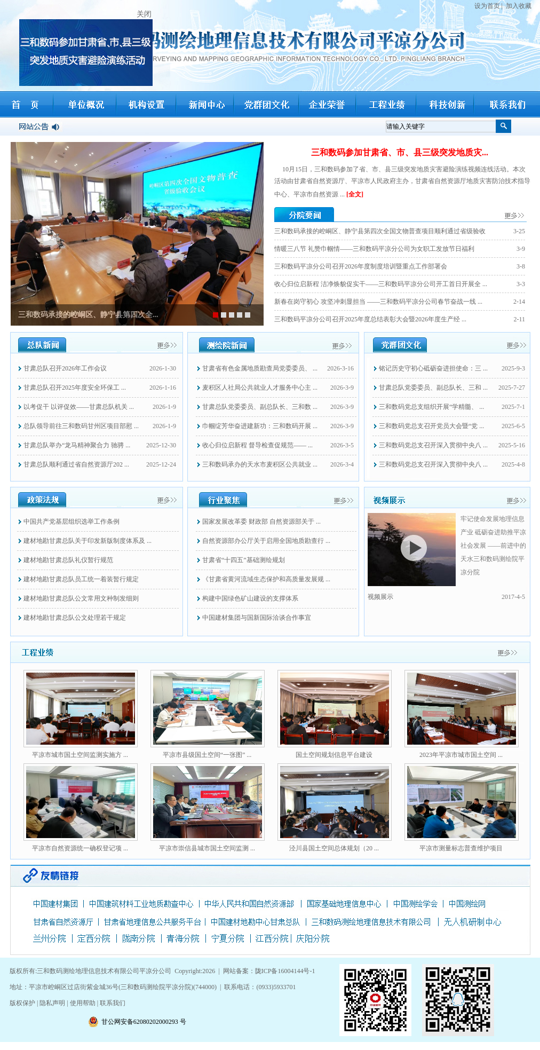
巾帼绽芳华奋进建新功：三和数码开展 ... (259, 426)
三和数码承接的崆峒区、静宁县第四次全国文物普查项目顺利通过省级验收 (380, 231)
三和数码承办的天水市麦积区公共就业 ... (259, 464)
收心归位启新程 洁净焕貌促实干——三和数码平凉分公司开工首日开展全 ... (380, 284)
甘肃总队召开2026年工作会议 (65, 368)
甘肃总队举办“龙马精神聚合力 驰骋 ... (76, 445)
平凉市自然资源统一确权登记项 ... (80, 848)
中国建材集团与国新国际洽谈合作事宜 (256, 617)
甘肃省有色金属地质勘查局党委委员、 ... (259, 368)
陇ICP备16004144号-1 (285, 971)
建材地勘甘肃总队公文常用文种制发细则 (81, 598)
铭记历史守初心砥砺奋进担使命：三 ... (433, 368)
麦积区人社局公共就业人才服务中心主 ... (259, 387)
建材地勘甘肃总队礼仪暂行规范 (68, 560)
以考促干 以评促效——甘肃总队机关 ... (78, 406)
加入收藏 (518, 6)
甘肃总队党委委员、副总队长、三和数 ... (259, 406)
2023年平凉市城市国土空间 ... (461, 755)
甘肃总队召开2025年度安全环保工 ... (74, 387)
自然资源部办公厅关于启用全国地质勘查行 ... (266, 540)
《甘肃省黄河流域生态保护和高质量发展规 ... (266, 579)
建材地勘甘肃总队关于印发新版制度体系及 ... (87, 540)
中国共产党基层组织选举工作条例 (71, 521)
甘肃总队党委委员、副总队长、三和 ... (433, 387)
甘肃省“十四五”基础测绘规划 (243, 560)
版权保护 (23, 1003)
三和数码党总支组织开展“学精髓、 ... (431, 406)
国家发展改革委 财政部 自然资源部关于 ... (261, 521)
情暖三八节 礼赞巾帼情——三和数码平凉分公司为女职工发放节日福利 (374, 248)
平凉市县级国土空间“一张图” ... (207, 755)
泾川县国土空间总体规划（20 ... (334, 848)
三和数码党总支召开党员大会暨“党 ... (431, 426)
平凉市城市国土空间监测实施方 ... (80, 755)
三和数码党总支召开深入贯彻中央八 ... (433, 445)
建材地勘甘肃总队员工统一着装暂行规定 (81, 579)
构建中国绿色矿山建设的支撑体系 (250, 598)
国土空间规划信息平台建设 (334, 755)
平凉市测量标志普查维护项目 (461, 848)
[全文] (354, 194)
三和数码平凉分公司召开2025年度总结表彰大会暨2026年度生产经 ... (370, 319)
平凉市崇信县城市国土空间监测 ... (207, 848)
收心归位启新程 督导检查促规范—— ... (257, 445)
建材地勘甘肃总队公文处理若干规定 (74, 617)
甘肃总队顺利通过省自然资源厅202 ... (76, 464)
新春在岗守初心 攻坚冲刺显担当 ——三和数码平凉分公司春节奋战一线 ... (378, 301)
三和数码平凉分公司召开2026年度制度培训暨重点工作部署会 (360, 266)
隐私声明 (52, 1003)
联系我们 (112, 1003)
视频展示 (380, 597)
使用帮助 (82, 1003)
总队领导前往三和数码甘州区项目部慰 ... (81, 426)
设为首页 (487, 6)
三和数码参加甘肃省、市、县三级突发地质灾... (399, 152)
